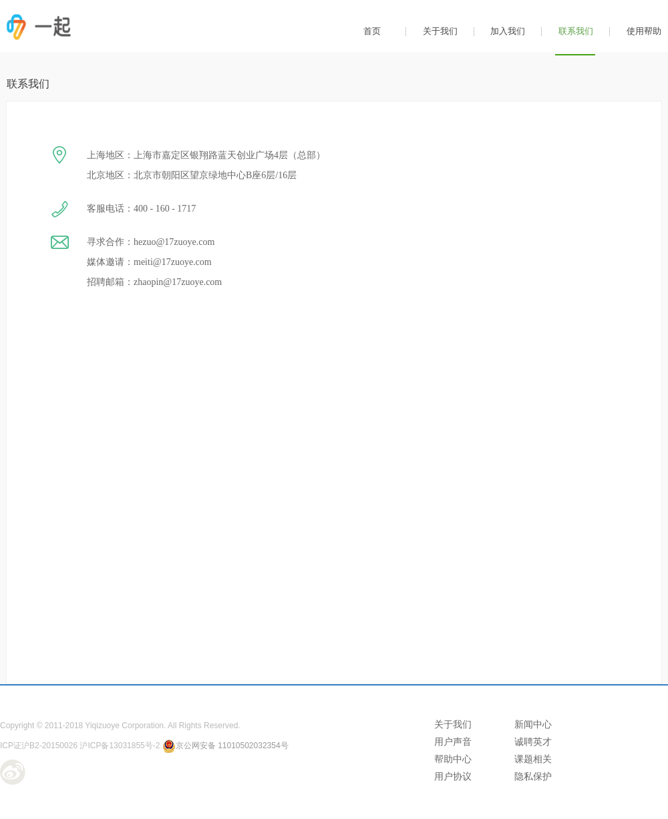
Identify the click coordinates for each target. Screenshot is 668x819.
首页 (372, 31)
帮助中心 (453, 759)
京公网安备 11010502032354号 (225, 745)
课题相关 (533, 759)
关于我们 (440, 31)
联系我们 (575, 31)
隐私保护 (533, 776)
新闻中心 (533, 724)
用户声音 (453, 741)
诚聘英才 (533, 741)
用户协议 (453, 776)
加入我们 (507, 31)
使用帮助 (644, 31)
